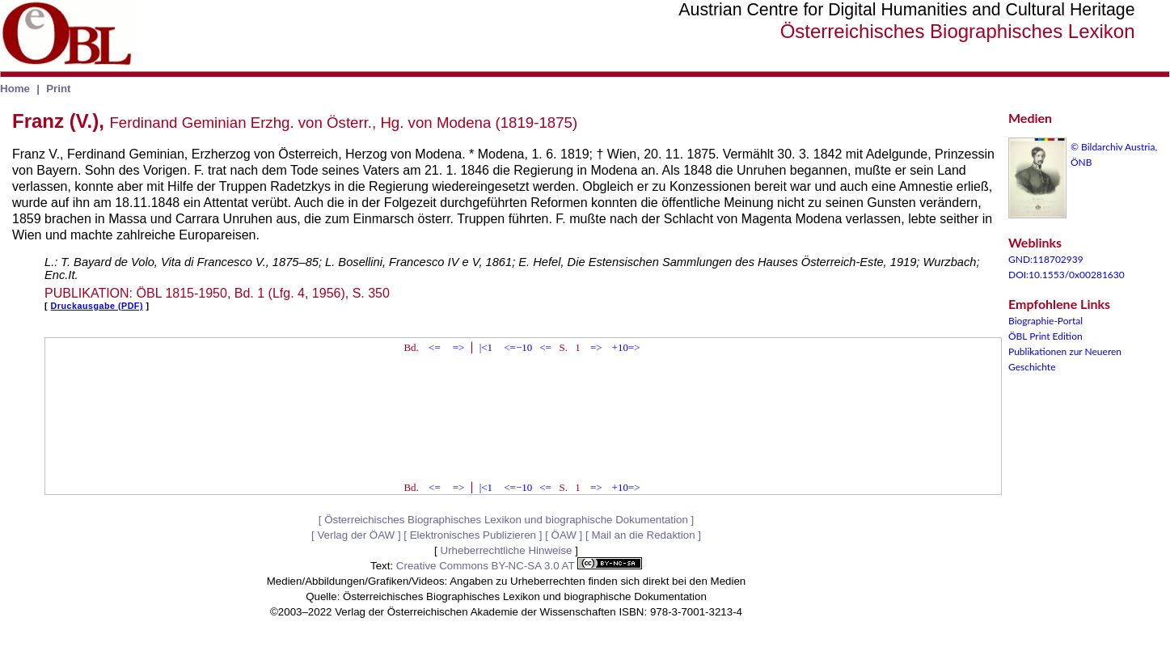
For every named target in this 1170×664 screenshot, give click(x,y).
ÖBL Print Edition (1045, 336)
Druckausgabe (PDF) (97, 306)
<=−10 (518, 347)
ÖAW (564, 535)
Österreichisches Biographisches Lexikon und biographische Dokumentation (506, 520)
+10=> (626, 347)
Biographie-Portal (1045, 321)
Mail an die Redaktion (643, 535)
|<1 (485, 347)
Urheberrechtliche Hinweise (506, 550)
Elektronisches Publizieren (473, 535)
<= (435, 347)
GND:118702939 (1045, 259)
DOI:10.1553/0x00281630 (1066, 275)
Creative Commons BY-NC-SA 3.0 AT (519, 566)
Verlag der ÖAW (356, 535)
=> (459, 347)
